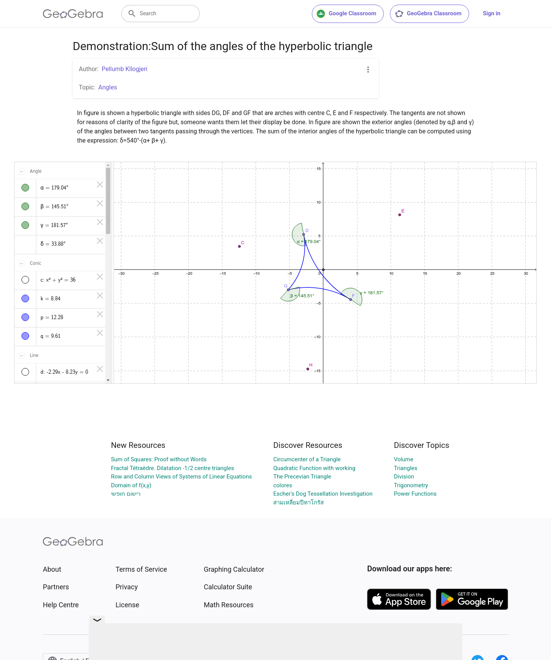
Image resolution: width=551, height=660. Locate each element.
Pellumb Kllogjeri (125, 69)
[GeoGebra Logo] (73, 13)
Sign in (491, 13)
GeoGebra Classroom (428, 13)
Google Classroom (346, 13)
